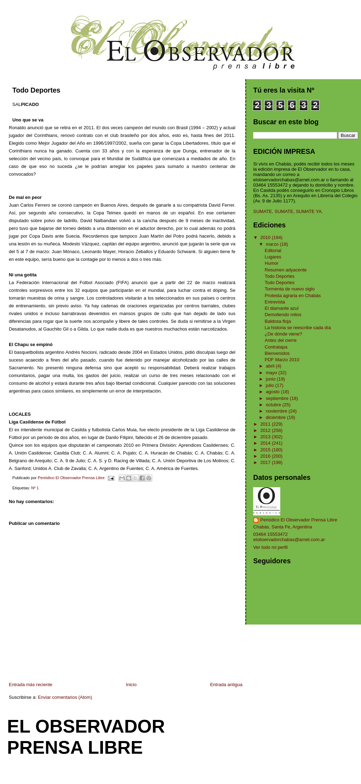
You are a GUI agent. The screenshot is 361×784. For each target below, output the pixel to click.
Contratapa (276, 347)
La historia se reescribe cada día (298, 327)
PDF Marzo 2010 (282, 359)
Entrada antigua (226, 684)
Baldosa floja (278, 321)
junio (271, 379)
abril (271, 366)
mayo (272, 372)
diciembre (276, 417)
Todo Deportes (280, 276)
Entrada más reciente (31, 684)
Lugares (273, 256)
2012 (266, 430)
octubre (274, 404)
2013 (266, 436)
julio (270, 385)
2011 (266, 424)
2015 (266, 449)
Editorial (273, 250)
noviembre (277, 411)
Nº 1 (35, 488)
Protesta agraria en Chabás (293, 295)
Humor (272, 263)
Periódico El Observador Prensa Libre (298, 519)
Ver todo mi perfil (270, 547)
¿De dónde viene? (283, 334)
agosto (273, 391)
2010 (266, 237)
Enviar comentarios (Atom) (65, 697)
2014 (266, 443)
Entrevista (275, 302)
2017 (266, 462)
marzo (273, 244)
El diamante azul (282, 308)
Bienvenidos (277, 353)
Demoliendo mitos (283, 314)
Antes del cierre (280, 340)
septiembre (278, 398)
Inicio (131, 684)
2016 (266, 456)
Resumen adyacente (286, 269)
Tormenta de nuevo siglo (290, 288)
